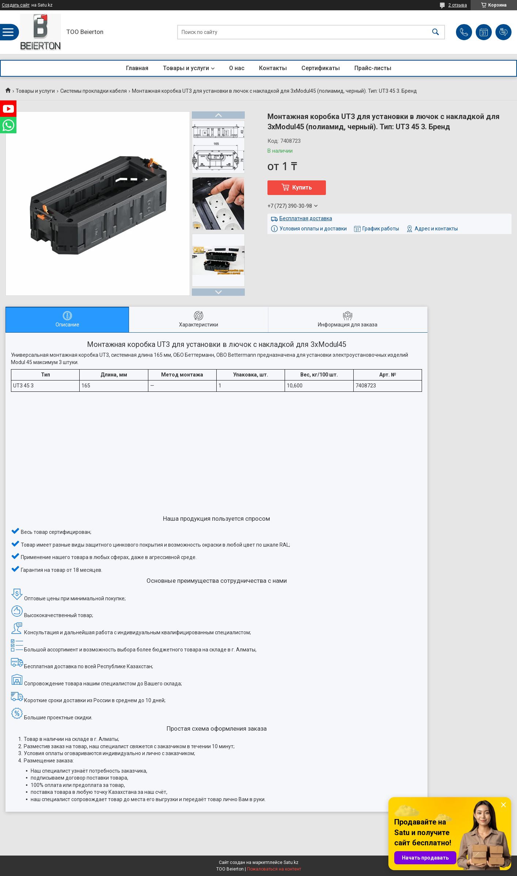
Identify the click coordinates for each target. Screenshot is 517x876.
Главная (137, 68)
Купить (302, 187)
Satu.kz (291, 862)
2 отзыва (457, 5)
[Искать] (435, 32)
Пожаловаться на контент (274, 869)
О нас (236, 68)
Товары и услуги (186, 68)
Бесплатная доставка (306, 218)
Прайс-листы (372, 68)
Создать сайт (16, 5)
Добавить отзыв (503, 32)
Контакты (273, 68)
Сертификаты (320, 68)
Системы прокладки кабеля (93, 91)
